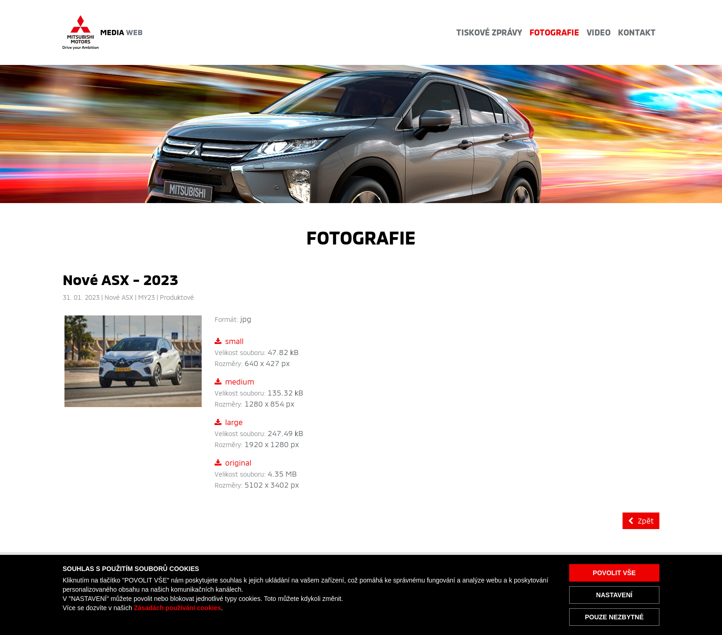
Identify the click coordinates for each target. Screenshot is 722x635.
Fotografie (554, 32)
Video (599, 32)
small (229, 341)
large (229, 422)
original (233, 462)
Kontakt (637, 32)
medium (234, 381)
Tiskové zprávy (489, 32)
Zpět (641, 520)
